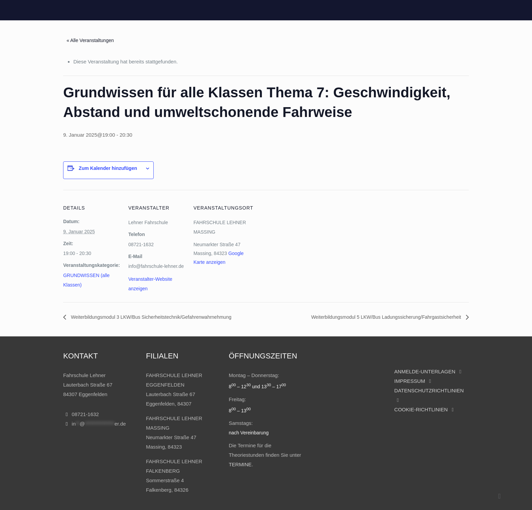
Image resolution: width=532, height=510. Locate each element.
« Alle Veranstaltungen (90, 40)
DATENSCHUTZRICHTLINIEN (429, 390)
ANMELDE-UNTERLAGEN (424, 371)
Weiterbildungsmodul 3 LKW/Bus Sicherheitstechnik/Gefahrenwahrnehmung (150, 317)
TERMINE (240, 464)
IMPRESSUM (410, 381)
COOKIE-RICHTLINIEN (421, 409)
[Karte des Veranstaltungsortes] (294, 260)
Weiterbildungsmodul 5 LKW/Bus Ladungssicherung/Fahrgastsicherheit (386, 317)
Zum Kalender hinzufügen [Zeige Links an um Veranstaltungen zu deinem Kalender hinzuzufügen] (108, 168)
